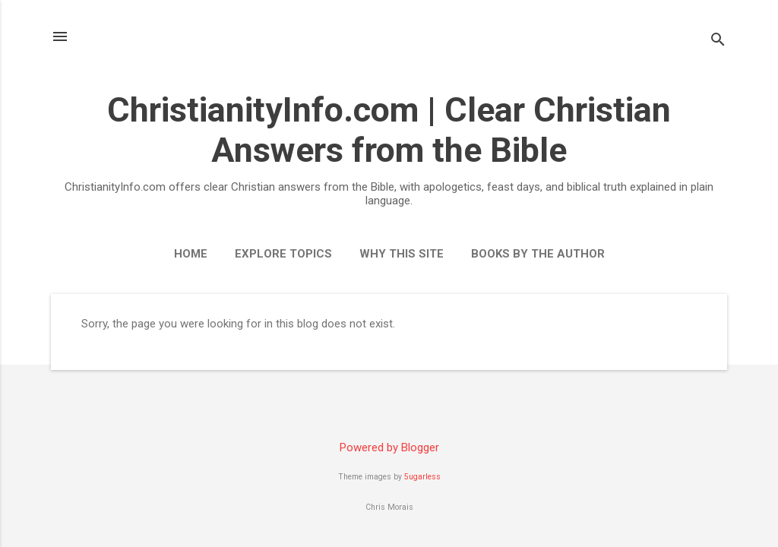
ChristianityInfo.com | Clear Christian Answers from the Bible (389, 130)
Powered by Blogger (389, 447)
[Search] (718, 41)
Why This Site (401, 254)
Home (190, 254)
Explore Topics (283, 254)
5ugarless (422, 477)
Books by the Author (538, 254)
